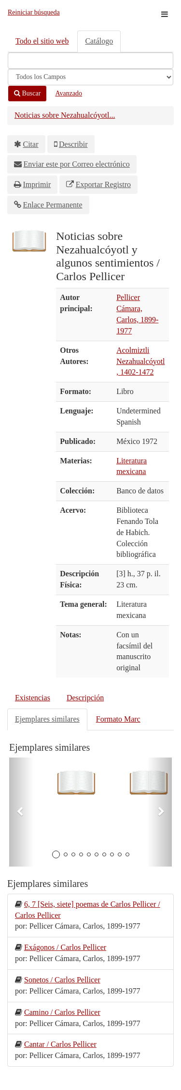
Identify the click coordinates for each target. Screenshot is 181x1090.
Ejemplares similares (47, 719)
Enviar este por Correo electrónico (77, 164)
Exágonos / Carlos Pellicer (65, 947)
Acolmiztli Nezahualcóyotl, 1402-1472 (140, 361)
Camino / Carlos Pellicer (62, 1012)
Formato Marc (118, 719)
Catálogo (99, 41)
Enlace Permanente (53, 205)
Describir (73, 144)
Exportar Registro (103, 184)
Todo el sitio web (42, 41)
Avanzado (68, 93)
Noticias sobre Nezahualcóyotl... (64, 115)
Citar (31, 144)
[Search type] (90, 77)
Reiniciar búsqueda (34, 12)
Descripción (85, 698)
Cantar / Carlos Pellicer (60, 1044)
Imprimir (37, 184)
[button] (21, 812)
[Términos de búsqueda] (90, 60)
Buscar (27, 93)
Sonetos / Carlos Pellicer (62, 980)
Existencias (32, 698)
